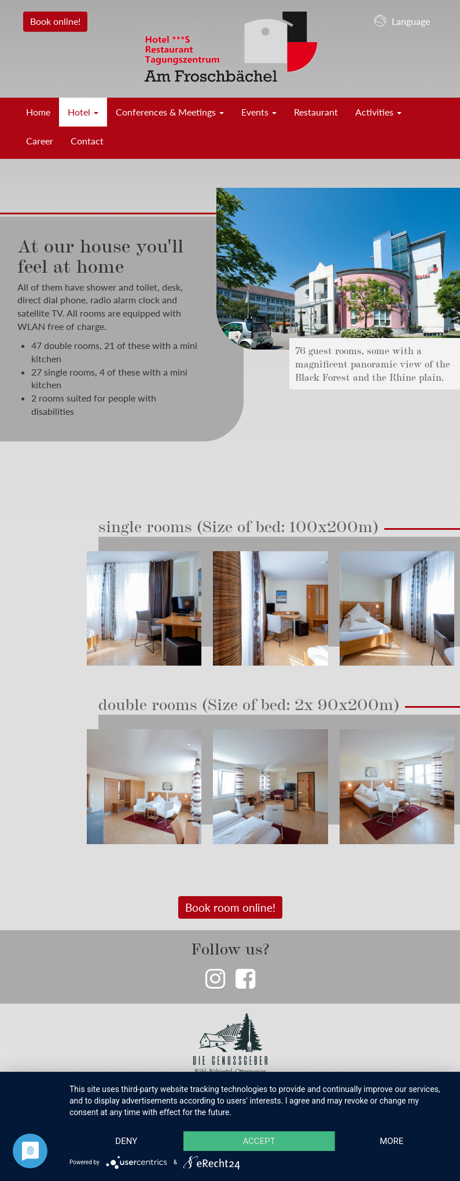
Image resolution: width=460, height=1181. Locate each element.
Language (402, 21)
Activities (378, 111)
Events (259, 111)
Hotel (83, 111)
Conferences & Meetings (170, 111)
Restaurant (316, 111)
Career (39, 140)
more (391, 1141)
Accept (258, 1141)
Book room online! (230, 907)
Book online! (55, 21)
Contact (87, 140)
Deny (126, 1141)
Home (38, 111)
